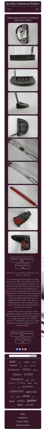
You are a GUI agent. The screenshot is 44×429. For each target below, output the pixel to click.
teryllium (21, 383)
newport (17, 379)
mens (30, 383)
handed (13, 365)
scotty (28, 374)
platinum (33, 365)
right (35, 383)
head (13, 405)
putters (26, 365)
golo (33, 397)
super (20, 404)
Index (22, 414)
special (31, 392)
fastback (12, 383)
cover (27, 362)
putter (32, 400)
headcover (14, 369)
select (26, 369)
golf (27, 380)
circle (26, 396)
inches (20, 362)
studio (21, 400)
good (14, 387)
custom (29, 404)
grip (18, 397)
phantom (27, 386)
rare (18, 387)
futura (35, 370)
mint (20, 366)
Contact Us (23, 417)
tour (12, 361)
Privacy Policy (23, 421)
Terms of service (23, 425)
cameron (16, 391)
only (33, 380)
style (12, 397)
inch (34, 362)
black (12, 401)
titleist (17, 374)
